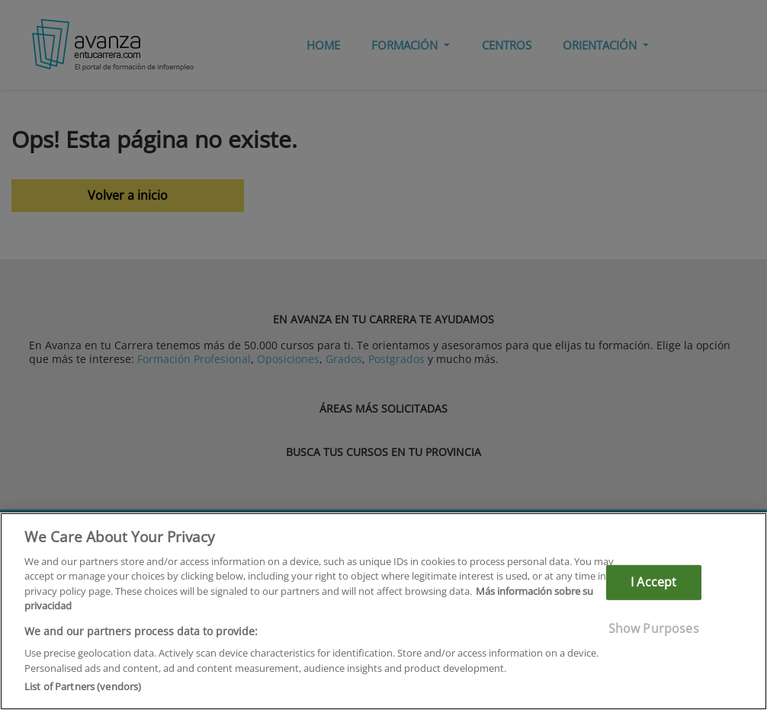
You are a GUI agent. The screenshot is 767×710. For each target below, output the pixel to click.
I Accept (653, 581)
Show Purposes (653, 627)
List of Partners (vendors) (82, 686)
